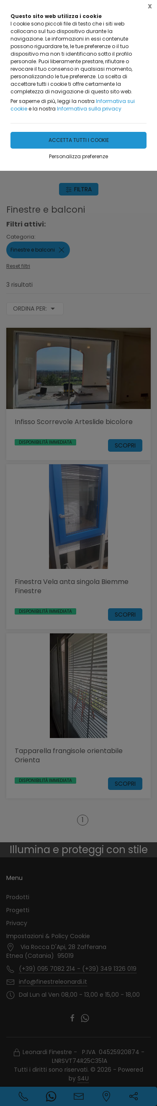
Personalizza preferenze (78, 156)
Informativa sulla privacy (89, 108)
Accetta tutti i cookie (79, 140)
